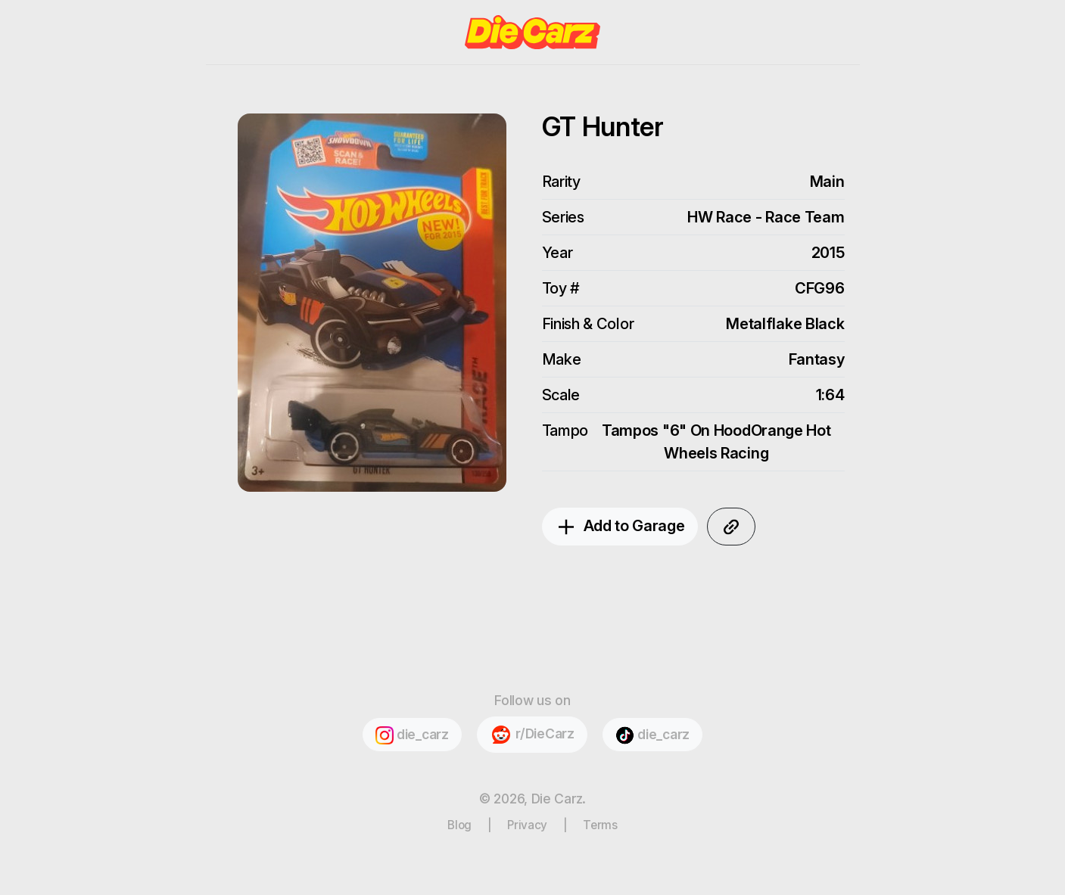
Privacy (527, 825)
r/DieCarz (532, 734)
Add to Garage (620, 527)
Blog (459, 825)
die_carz (412, 735)
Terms (600, 825)
